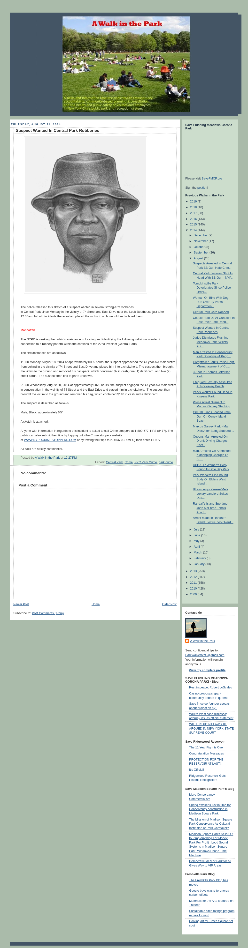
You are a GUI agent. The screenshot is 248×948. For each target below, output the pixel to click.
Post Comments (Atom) (48, 613)
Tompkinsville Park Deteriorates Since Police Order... (212, 288)
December (201, 235)
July (197, 529)
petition (202, 187)
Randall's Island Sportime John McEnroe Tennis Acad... (210, 508)
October (199, 247)
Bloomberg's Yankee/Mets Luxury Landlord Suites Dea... (210, 494)
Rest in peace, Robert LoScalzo (210, 687)
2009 (194, 594)
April (197, 546)
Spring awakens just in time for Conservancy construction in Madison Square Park (210, 809)
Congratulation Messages (206, 753)
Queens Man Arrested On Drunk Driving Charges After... (210, 441)
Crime (128, 462)
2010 (194, 588)
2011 (194, 582)
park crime (166, 462)
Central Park (114, 462)
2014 (194, 230)
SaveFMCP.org (212, 178)
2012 (194, 577)
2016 (194, 219)
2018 (194, 207)
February (200, 558)
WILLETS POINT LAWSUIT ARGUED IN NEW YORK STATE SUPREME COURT (211, 728)
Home (96, 604)
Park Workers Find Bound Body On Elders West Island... (210, 479)
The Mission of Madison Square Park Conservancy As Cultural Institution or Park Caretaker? (210, 824)
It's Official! (196, 769)
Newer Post (21, 604)
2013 (194, 571)
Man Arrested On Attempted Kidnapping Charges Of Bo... (212, 455)
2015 (194, 224)
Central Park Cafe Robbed (211, 312)
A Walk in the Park (202, 641)
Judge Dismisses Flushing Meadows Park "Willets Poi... (210, 342)
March (198, 552)
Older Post (169, 604)
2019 (194, 201)
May (197, 541)
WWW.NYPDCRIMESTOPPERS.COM (50, 440)
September (201, 252)
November (201, 241)
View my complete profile (207, 670)
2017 (194, 213)
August (199, 258)
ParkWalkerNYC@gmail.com (205, 655)
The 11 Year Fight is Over (206, 747)
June (197, 535)
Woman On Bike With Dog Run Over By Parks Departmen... (211, 302)
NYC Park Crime (145, 462)
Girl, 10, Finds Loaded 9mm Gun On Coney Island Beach (212, 416)
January (199, 564)
